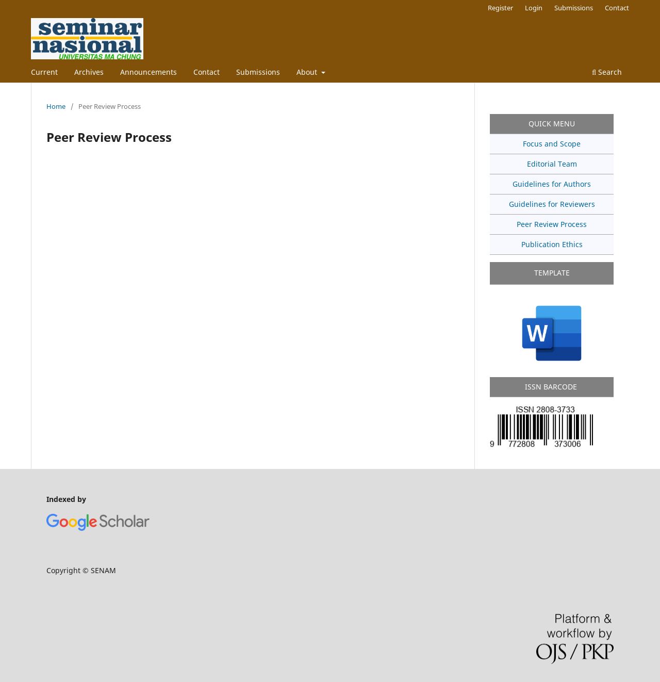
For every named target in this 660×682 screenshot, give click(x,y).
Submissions (258, 72)
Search (607, 72)
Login (533, 7)
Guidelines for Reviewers (552, 204)
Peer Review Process (552, 224)
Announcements (148, 72)
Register (500, 7)
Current (44, 72)
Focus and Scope (552, 144)
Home (55, 106)
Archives (89, 72)
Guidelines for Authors (552, 184)
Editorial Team (552, 164)
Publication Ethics (552, 244)
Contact (206, 72)
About (307, 72)
